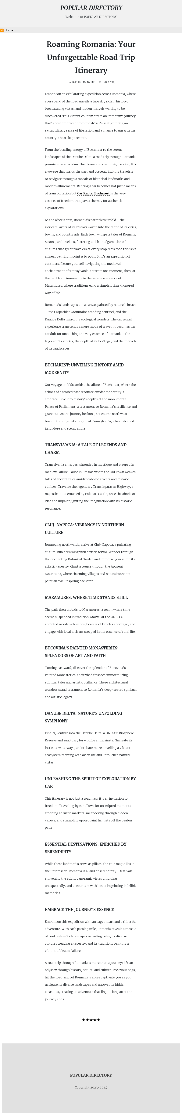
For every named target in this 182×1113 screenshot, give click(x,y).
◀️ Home (6, 30)
